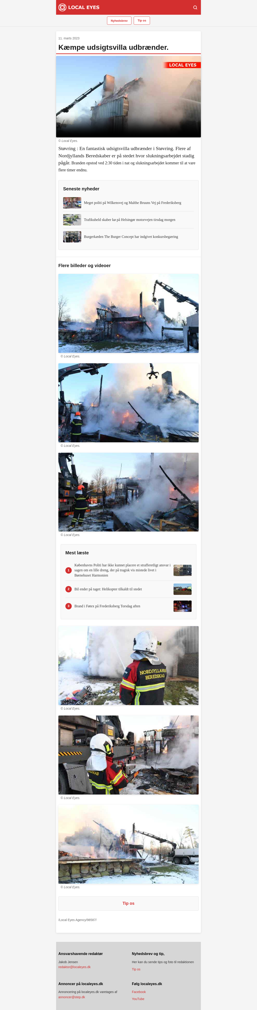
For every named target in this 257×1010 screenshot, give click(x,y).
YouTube (138, 999)
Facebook (139, 992)
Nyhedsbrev (119, 20)
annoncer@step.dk (71, 997)
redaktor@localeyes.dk (74, 967)
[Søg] (195, 7)
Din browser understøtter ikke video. (128, 96)
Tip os (142, 20)
